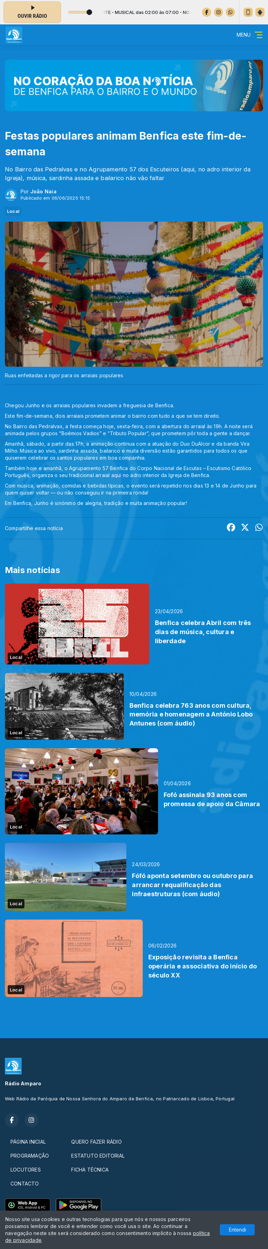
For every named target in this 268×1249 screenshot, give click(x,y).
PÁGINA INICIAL (28, 1142)
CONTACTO (24, 1184)
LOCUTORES (25, 1170)
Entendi (237, 1230)
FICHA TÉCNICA (90, 1170)
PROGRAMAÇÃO (29, 1156)
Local (13, 211)
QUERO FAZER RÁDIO (96, 1142)
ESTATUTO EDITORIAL (98, 1156)
